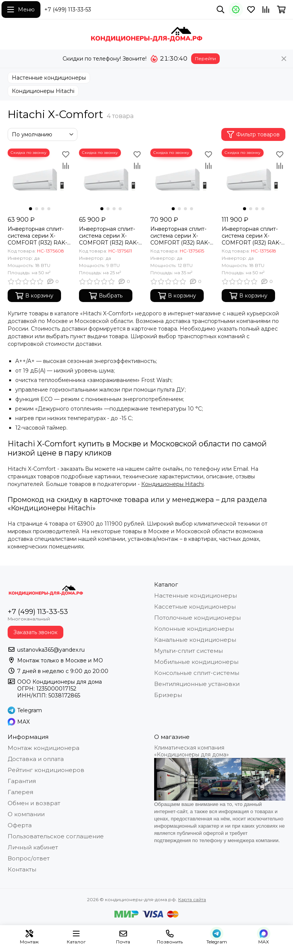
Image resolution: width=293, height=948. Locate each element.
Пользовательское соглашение (56, 836)
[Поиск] (220, 9)
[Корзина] (281, 9)
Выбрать (105, 295)
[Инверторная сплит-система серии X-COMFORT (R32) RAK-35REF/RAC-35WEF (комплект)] (182, 180)
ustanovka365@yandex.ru (51, 649)
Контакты (22, 869)
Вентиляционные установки (197, 683)
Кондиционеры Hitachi (43, 91)
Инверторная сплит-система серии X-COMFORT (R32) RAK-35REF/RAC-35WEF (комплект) (180, 235)
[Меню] (21, 9)
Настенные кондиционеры (49, 77)
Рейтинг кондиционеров (46, 770)
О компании (26, 814)
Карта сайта (192, 899)
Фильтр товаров (253, 134)
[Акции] (235, 9)
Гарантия (22, 781)
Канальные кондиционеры (195, 639)
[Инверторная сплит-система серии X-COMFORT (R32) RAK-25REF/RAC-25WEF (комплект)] (111, 180)
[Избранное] (251, 9)
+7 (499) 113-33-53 (67, 9)
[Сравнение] (266, 9)
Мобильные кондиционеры (196, 661)
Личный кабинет (33, 847)
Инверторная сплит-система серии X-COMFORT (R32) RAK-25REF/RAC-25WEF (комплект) (108, 235)
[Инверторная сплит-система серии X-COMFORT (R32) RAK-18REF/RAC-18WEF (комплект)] (39, 180)
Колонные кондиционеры (194, 628)
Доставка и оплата (36, 759)
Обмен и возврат (34, 803)
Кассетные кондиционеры (195, 606)
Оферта (20, 825)
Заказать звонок (35, 632)
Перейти (205, 58)
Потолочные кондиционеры (197, 617)
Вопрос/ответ (29, 858)
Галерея (20, 792)
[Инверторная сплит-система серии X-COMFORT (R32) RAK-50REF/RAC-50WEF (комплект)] (253, 180)
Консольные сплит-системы (196, 672)
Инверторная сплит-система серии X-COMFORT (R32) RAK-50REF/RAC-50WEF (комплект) (251, 235)
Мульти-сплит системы (188, 650)
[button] (30, 208)
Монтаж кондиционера (43, 747)
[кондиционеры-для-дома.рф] (146, 34)
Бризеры (168, 695)
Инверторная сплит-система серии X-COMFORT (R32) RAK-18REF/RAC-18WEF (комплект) (37, 235)
